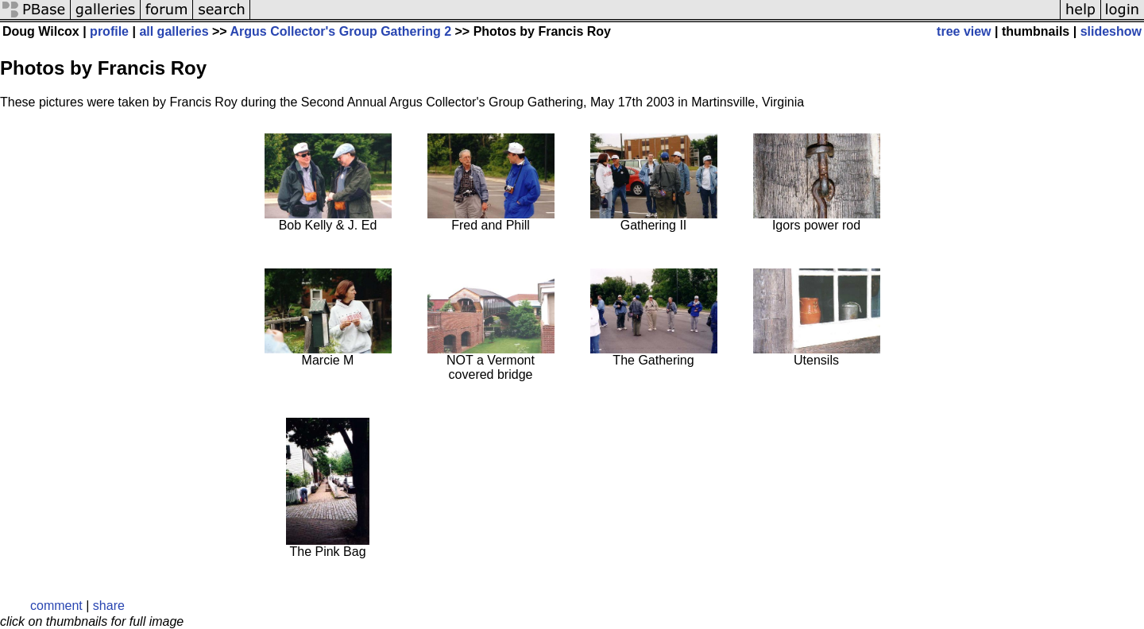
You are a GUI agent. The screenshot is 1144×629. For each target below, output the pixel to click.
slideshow (1111, 31)
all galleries (173, 31)
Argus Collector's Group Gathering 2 (341, 31)
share (109, 605)
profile (109, 31)
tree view (964, 31)
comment (56, 605)
